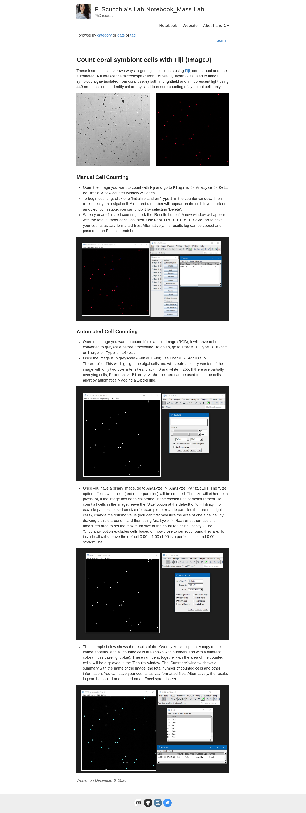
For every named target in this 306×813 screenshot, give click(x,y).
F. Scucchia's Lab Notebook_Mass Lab (149, 9)
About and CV (216, 25)
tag (133, 35)
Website (190, 25)
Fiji (187, 71)
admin (222, 40)
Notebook (168, 25)
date (121, 35)
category (104, 35)
